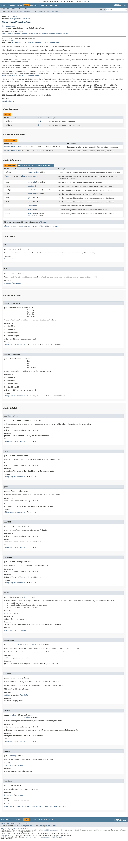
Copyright (4, 835)
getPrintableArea (35, 190)
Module (12, 5)
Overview (4, 5)
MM (38, 125)
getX (30, 198)
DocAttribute (27, 34)
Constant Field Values (12, 259)
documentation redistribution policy (51, 837)
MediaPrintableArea (12, 147)
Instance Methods (26, 165)
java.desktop (14, 16)
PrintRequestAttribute (58, 34)
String (7, 186)
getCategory (33, 176)
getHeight (32, 182)
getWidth (31, 194)
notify (30, 226)
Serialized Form (8, 101)
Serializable (7, 34)
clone (6, 226)
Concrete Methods (44, 165)
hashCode (31, 205)
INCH (39, 121)
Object (11, 40)
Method (29, 11)
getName (31, 186)
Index (51, 5)
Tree (35, 5)
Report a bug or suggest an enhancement (14, 828)
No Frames (11, 9)
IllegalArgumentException (14, 344)
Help (55, 5)
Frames (3, 9)
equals (30, 172)
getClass (22, 226)
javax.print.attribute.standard (21, 19)
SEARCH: (102, 9)
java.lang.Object (8, 26)
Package (19, 5)
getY (30, 201)
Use (31, 5)
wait (46, 226)
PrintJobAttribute (41, 34)
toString (31, 209)
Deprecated (43, 5)
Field (16, 11)
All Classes (23, 9)
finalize (13, 226)
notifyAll (39, 226)
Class (7, 176)
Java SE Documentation (51, 830)
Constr (22, 11)
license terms (86, 1)
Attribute (17, 34)
